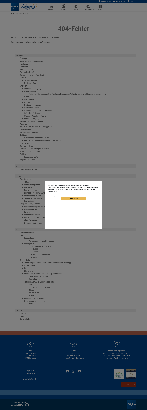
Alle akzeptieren (73, 198)
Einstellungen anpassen (55, 196)
